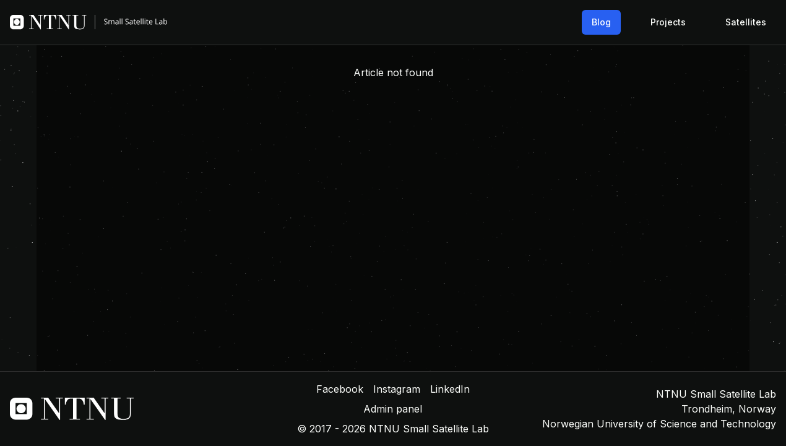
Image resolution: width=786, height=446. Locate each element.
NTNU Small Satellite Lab (716, 394)
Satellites (745, 22)
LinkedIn (450, 389)
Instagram (396, 389)
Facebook (339, 389)
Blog (601, 22)
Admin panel (392, 409)
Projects (668, 22)
